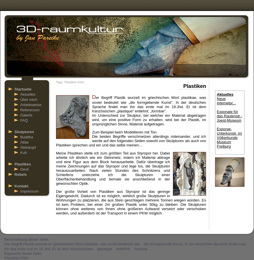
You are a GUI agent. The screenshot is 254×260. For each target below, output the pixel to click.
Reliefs (20, 174)
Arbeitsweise (31, 105)
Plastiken (22, 164)
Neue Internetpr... (226, 101)
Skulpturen (24, 132)
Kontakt (21, 186)
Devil (24, 169)
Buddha (26, 137)
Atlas (24, 142)
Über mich (28, 99)
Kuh (23, 152)
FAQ (24, 120)
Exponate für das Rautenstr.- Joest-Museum (229, 116)
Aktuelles (28, 94)
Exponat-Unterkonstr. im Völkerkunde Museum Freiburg (229, 137)
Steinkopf (28, 147)
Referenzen (30, 110)
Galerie (26, 115)
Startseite (22, 89)
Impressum (29, 191)
